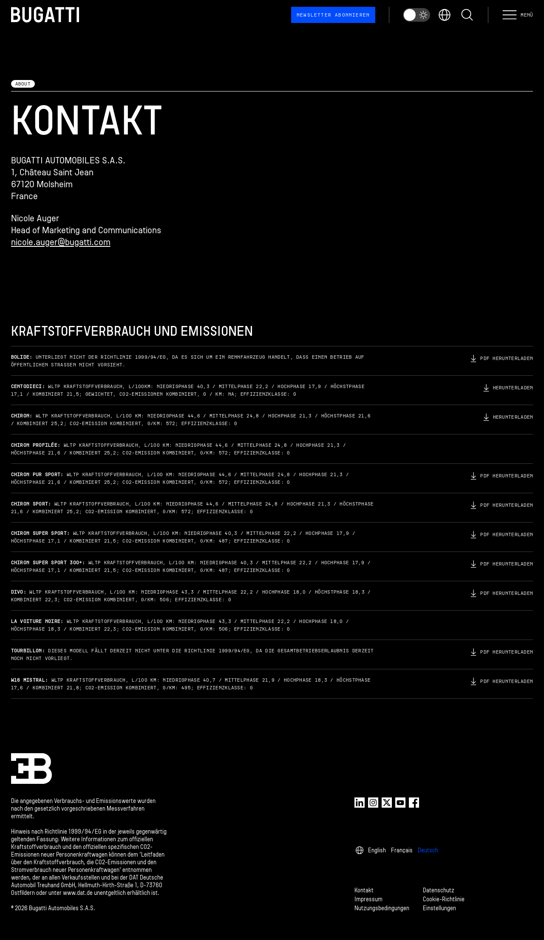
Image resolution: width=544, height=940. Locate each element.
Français (402, 850)
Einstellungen (439, 908)
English (377, 850)
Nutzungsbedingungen (381, 908)
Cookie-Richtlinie (444, 899)
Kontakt (364, 890)
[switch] (416, 15)
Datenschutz (438, 890)
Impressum (368, 899)
